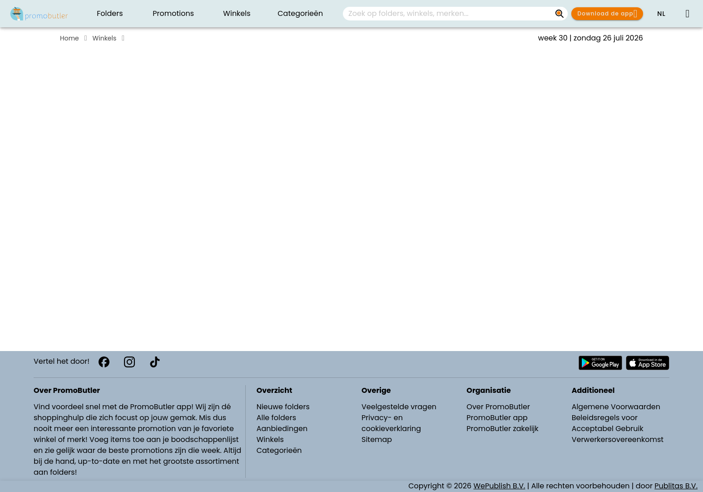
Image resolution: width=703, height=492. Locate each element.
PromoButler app (497, 417)
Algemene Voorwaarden (616, 407)
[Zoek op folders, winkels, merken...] (559, 13)
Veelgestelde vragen (398, 407)
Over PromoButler (498, 407)
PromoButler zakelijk (502, 428)
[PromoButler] (39, 13)
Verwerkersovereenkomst (618, 439)
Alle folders (276, 417)
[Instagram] (129, 362)
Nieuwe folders (283, 407)
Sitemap (376, 439)
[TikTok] (155, 362)
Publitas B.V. (676, 486)
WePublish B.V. (499, 486)
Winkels (105, 38)
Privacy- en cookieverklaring (391, 423)
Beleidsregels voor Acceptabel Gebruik (608, 423)
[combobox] (455, 13)
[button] (661, 13)
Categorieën (279, 450)
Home (69, 38)
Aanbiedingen (282, 428)
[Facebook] (104, 362)
